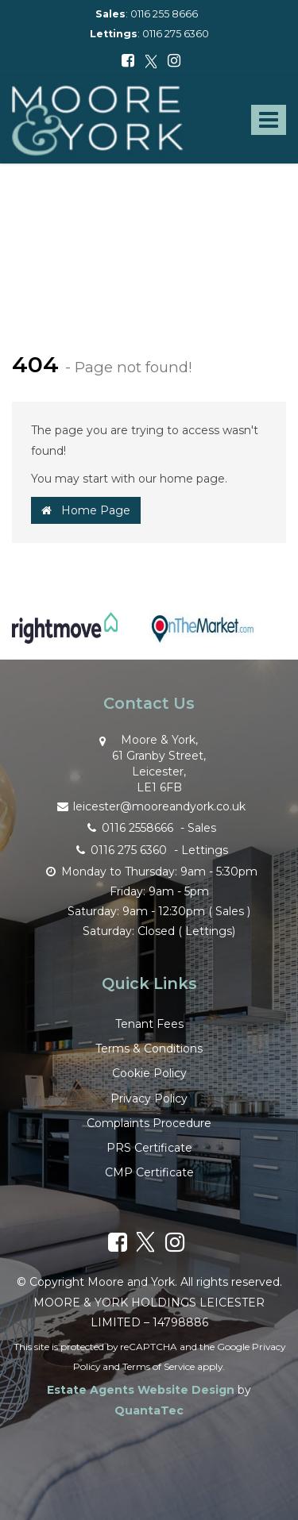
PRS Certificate (149, 1148)
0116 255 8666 (164, 14)
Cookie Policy (149, 1073)
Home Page (85, 510)
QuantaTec (149, 1410)
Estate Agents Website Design (140, 1390)
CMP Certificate (149, 1172)
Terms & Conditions (149, 1048)
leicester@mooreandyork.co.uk (149, 805)
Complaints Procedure (149, 1123)
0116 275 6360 (175, 34)
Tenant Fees (149, 1024)
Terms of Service (158, 1366)
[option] (65, 636)
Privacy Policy (149, 1098)
